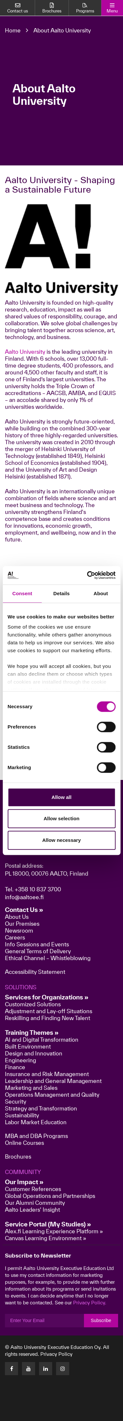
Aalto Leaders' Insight (32, 1209)
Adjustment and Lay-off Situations (48, 1011)
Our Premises (22, 923)
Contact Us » (24, 909)
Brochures (18, 1156)
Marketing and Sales (31, 1088)
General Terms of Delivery (38, 951)
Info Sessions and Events (37, 944)
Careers (15, 937)
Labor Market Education (36, 1122)
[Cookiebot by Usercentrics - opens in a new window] (87, 575)
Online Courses (24, 1143)
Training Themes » (32, 1032)
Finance (15, 1067)
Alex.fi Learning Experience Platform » (54, 1231)
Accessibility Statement (35, 972)
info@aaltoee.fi (24, 897)
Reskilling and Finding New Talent (47, 1018)
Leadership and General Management (53, 1081)
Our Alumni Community (35, 1203)
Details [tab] (61, 593)
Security (15, 1101)
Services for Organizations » (47, 997)
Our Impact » (24, 1181)
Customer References (33, 1189)
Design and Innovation (33, 1053)
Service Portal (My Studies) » (48, 1224)
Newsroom (19, 930)
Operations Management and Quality (52, 1094)
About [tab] (100, 593)
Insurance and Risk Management (47, 1074)
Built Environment (28, 1046)
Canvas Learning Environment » (45, 1238)
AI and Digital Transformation (41, 1039)
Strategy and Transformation (41, 1108)
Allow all (61, 797)
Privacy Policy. (89, 1302)
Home (13, 30)
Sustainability (22, 1115)
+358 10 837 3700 (38, 889)
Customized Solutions (33, 1004)
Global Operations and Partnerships (50, 1196)
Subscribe (101, 1320)
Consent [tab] (22, 593)
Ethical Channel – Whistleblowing (48, 958)
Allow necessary (61, 840)
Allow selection (61, 818)
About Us (17, 917)
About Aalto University (62, 30)
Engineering (20, 1060)
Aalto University (25, 352)
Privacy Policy (56, 1354)
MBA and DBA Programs (36, 1136)
